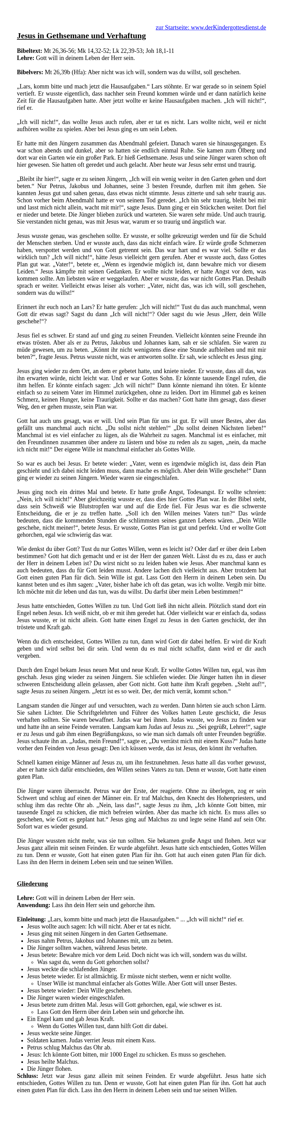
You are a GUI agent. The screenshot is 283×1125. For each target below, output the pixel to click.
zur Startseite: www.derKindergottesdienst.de (211, 27)
